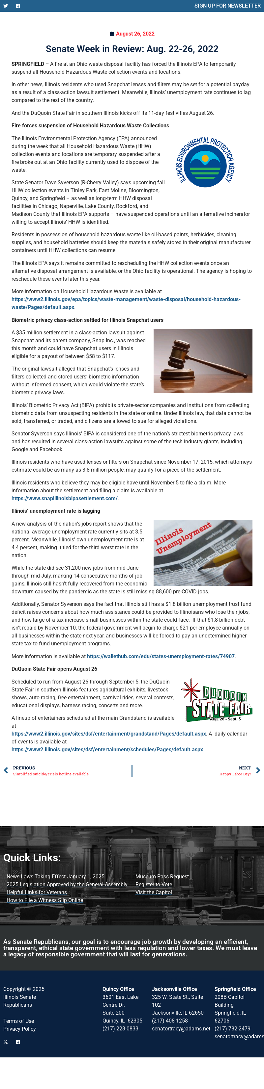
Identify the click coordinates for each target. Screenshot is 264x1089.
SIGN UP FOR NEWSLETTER (227, 6)
